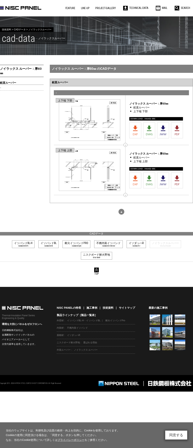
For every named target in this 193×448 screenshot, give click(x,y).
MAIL (161, 7)
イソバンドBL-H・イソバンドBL (84, 320)
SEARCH (182, 7)
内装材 (60, 327)
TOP (96, 271)
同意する (176, 435)
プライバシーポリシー (71, 439)
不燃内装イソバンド (77, 327)
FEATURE (70, 8)
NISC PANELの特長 (69, 307)
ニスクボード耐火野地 (68, 342)
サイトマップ (127, 307)
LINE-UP (85, 8)
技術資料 (108, 307)
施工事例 (91, 307)
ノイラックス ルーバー (86, 350)
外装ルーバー (64, 350)
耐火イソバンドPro (115, 320)
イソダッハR (73, 335)
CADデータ (96, 233)
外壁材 (60, 320)
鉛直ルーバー (8, 83)
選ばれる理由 (90, 342)
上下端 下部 (65, 100)
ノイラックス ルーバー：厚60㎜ (21, 70)
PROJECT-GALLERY (105, 8)
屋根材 (60, 335)
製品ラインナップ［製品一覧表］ (77, 315)
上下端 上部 (65, 150)
